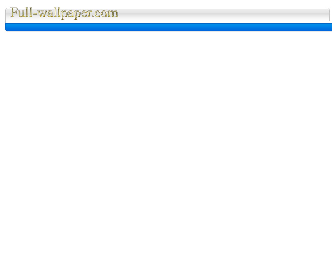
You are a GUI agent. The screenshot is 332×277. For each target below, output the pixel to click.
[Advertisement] (99, 27)
